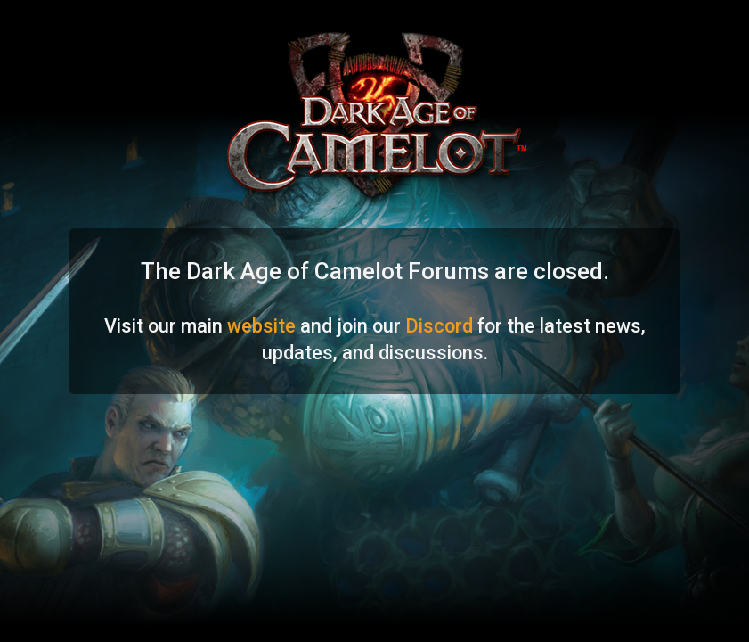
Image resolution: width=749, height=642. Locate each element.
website (261, 326)
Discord (439, 326)
